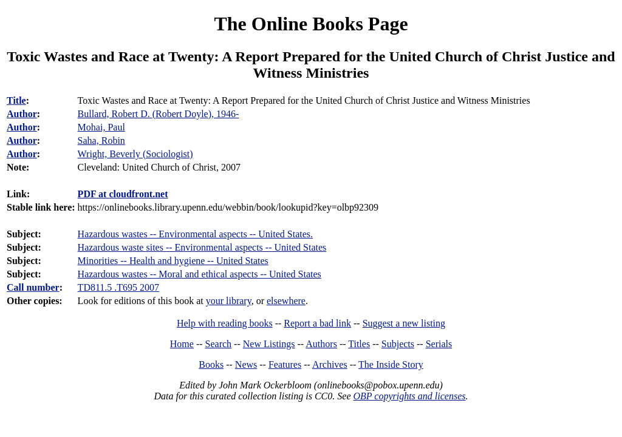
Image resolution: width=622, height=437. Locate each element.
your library (228, 301)
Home (182, 344)
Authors (321, 344)
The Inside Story (390, 364)
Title (16, 100)
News (246, 364)
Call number (33, 287)
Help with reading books (225, 323)
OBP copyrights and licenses (409, 396)
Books (211, 364)
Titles (359, 344)
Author (22, 114)
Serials (439, 344)
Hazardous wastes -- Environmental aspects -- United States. (195, 234)
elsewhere (286, 301)
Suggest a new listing (404, 323)
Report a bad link (317, 323)
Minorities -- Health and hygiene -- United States (173, 261)
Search (218, 344)
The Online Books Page (311, 24)
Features (284, 364)
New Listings (269, 344)
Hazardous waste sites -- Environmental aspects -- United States (202, 247)
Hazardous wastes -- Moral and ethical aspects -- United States (199, 274)
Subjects (397, 344)
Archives (329, 364)
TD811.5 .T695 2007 (119, 287)
